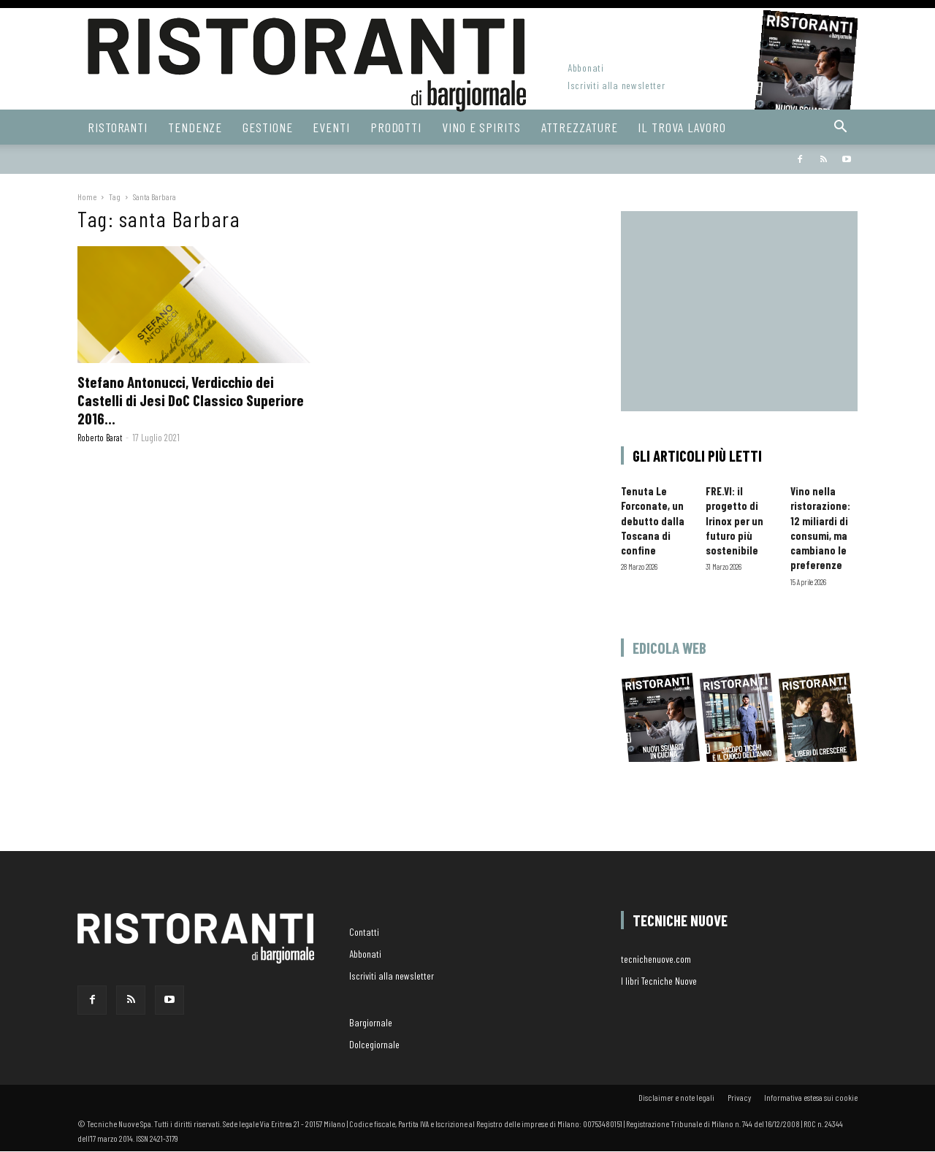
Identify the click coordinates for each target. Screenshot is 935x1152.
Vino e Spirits (481, 127)
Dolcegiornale (374, 1044)
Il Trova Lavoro (682, 127)
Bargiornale (563, 161)
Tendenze (195, 127)
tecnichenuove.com (656, 959)
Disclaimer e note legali (676, 1097)
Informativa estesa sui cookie (811, 1097)
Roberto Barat (99, 437)
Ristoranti (118, 127)
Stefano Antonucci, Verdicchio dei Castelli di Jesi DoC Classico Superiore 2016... (190, 400)
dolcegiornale (653, 161)
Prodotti (395, 127)
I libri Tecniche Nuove (659, 980)
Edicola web (669, 647)
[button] (840, 128)
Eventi (331, 127)
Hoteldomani (738, 161)
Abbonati (586, 67)
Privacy (739, 1097)
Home (86, 196)
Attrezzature (579, 127)
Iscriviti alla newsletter (616, 85)
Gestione (267, 127)
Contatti (364, 932)
